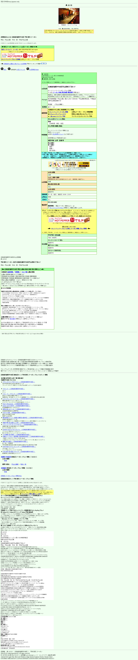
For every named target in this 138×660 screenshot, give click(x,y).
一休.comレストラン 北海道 (9, 519)
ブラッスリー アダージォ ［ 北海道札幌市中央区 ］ (19, 382)
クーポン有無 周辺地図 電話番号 (63, 92)
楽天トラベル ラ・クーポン (10, 49)
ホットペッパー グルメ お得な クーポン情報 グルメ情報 (69, 228)
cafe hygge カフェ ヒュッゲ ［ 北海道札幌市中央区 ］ (19, 446)
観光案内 (13, 319)
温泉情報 (10, 272)
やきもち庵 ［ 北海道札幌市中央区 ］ (14, 412)
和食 (5, 460)
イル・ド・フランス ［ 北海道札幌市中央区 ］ (17, 394)
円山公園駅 (15, 464)
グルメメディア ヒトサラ (58, 114)
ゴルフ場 (24, 272)
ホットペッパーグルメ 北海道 (10, 497)
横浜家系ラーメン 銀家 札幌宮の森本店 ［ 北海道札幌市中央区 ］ (23, 417)
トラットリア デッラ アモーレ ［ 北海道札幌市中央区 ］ (20, 424)
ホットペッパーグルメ (57, 207)
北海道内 (4, 468)
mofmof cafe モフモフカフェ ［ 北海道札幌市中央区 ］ (20, 429)
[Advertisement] (12, 345)
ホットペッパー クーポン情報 (58, 112)
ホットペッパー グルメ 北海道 (10, 59)
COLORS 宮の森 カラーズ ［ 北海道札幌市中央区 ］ (19, 451)
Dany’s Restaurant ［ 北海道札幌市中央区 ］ (16, 404)
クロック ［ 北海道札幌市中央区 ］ (14, 389)
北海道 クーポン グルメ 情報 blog (11, 476)
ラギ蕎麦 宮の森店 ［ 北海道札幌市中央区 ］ (17, 434)
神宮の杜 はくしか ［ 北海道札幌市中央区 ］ (17, 409)
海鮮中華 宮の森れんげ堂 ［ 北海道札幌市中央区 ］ (19, 422)
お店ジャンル (21, 69)
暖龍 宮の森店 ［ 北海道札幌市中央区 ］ (15, 441)
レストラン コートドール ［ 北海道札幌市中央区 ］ (19, 399)
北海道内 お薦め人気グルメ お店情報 (15, 64)
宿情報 (17, 272)
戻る (3, 69)
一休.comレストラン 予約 (57, 116)
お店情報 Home (32, 69)
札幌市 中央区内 (6, 457)
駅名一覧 (23, 464)
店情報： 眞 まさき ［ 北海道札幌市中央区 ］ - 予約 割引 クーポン (21, 651)
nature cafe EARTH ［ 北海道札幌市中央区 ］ (16, 405)
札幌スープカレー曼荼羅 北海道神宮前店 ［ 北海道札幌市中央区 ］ (24, 436)
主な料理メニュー (58, 134)
